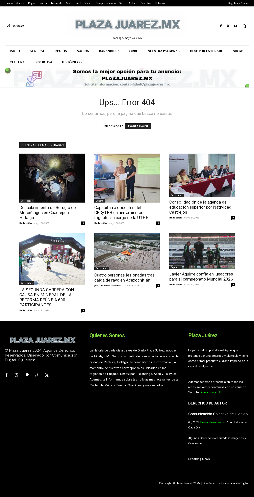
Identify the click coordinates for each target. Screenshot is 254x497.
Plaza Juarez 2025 (188, 483)
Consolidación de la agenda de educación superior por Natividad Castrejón (200, 207)
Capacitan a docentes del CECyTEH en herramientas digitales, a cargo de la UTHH (121, 212)
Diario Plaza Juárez (213, 422)
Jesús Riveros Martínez (108, 285)
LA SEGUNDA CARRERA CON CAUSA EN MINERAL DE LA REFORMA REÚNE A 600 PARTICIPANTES (46, 297)
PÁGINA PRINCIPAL (138, 126)
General (100, 200)
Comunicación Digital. (235, 483)
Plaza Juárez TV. (212, 392)
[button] (244, 26)
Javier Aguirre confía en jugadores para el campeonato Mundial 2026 (201, 277)
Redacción (25, 223)
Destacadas (27, 200)
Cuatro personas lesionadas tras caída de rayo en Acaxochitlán (124, 278)
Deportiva (176, 267)
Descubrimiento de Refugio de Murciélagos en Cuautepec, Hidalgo (47, 212)
